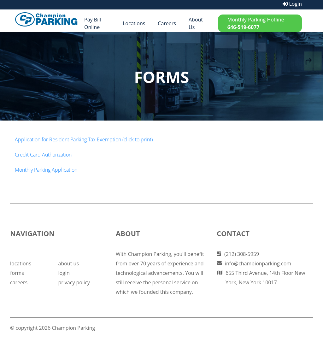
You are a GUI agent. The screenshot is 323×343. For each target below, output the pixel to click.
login (63, 272)
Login (292, 3)
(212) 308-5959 (241, 254)
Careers (167, 23)
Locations (134, 23)
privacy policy (74, 282)
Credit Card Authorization (43, 154)
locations (20, 263)
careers (18, 282)
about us (68, 263)
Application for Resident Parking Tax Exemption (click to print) (84, 139)
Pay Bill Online (92, 23)
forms (17, 272)
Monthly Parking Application (46, 169)
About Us (196, 23)
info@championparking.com (258, 263)
